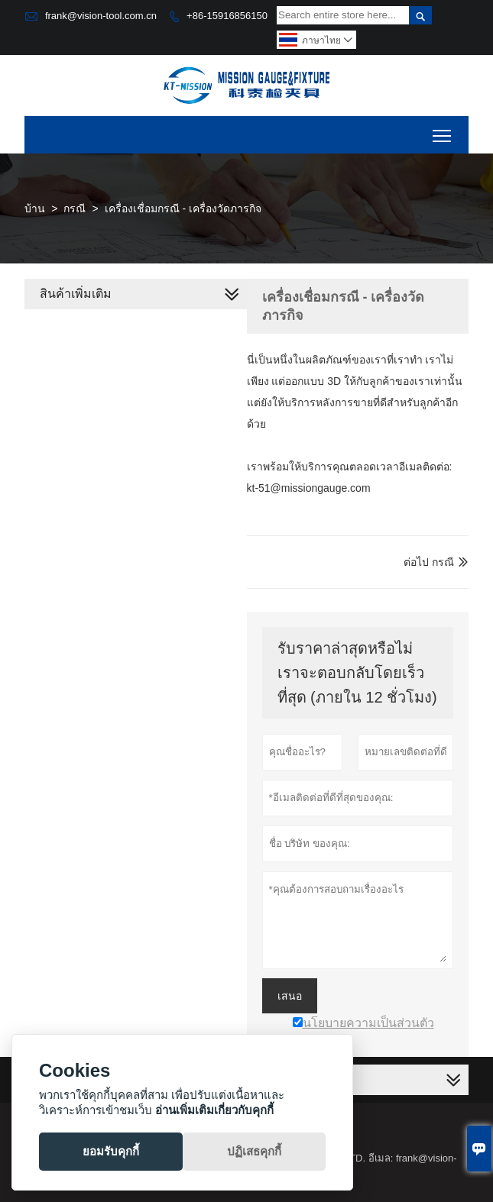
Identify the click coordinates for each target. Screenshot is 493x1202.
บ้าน (34, 208)
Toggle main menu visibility (443, 130)
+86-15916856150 (227, 15)
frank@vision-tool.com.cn (101, 15)
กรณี (74, 208)
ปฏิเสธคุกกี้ (254, 1151)
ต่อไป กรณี (429, 562)
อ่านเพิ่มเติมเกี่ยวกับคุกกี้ (214, 1109)
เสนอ (289, 996)
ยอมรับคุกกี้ (111, 1151)
